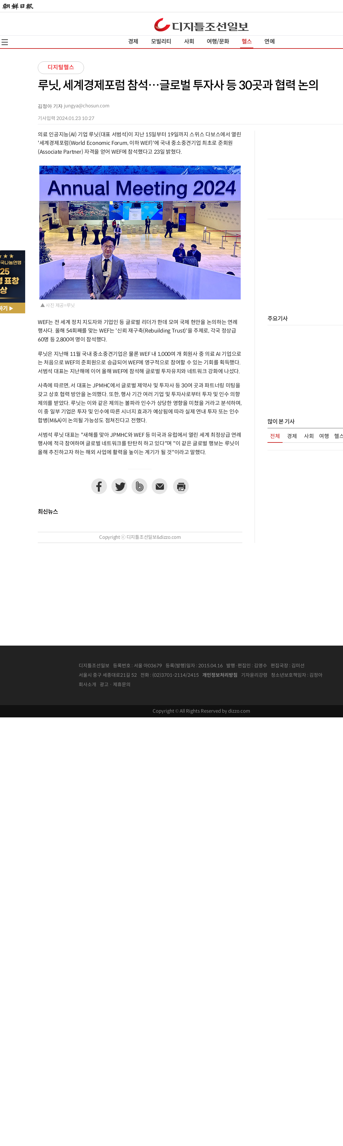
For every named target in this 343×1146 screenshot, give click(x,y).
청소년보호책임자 (288, 675)
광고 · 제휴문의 (115, 685)
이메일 (159, 486)
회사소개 (87, 685)
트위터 (119, 486)
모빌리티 (161, 41)
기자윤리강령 (254, 675)
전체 (275, 436)
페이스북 (99, 486)
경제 (133, 41)
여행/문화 (218, 41)
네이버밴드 (139, 486)
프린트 (181, 486)
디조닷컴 (201, 24)
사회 (189, 41)
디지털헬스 (61, 67)
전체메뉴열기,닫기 (5, 42)
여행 (324, 436)
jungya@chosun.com (87, 106)
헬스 (247, 41)
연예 (269, 41)
